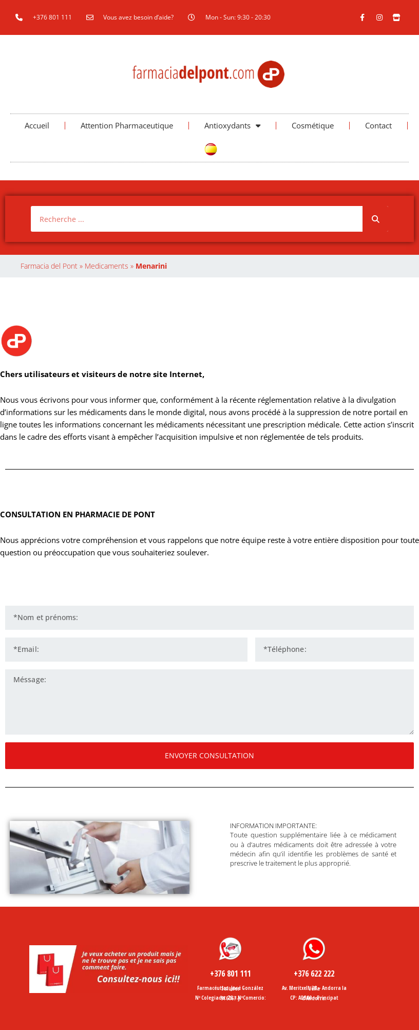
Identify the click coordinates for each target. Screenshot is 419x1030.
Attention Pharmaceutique (127, 125)
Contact (378, 125)
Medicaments (106, 266)
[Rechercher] (375, 219)
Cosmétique (313, 125)
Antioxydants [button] (232, 126)
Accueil (37, 125)
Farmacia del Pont (49, 266)
